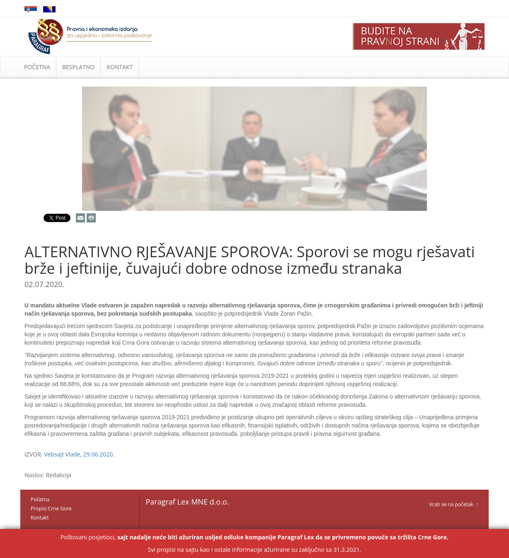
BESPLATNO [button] (78, 67)
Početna (40, 499)
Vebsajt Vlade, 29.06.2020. (79, 454)
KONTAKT (120, 67)
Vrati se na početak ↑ (453, 504)
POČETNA (37, 67)
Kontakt (39, 517)
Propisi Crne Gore (51, 508)
